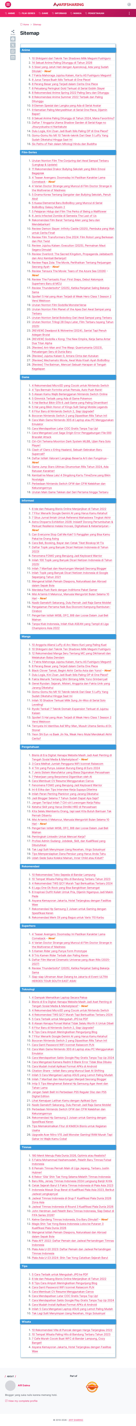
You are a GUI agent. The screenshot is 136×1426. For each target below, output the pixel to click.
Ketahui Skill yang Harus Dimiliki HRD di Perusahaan (64, 806)
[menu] (8, 4)
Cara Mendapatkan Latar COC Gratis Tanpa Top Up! (65, 428)
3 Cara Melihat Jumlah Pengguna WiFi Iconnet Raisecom (67, 763)
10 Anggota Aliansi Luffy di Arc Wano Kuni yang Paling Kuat (69, 644)
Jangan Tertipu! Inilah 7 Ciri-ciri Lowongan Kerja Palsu (66, 802)
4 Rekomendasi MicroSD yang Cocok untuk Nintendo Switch (70, 385)
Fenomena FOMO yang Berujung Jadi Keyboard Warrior (67, 555)
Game (25, 377)
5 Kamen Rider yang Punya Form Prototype (59, 951)
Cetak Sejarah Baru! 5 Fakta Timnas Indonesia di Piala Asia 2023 (72, 1185)
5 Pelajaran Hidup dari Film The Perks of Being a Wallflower (69, 211)
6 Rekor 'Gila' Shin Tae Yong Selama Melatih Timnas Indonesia (71, 1176)
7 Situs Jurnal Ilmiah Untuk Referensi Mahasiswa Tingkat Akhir (71, 517)
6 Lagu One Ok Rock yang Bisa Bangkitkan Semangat (66, 887)
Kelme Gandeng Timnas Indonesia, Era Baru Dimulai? (65, 1219)
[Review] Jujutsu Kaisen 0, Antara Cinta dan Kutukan (65, 355)
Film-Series (29, 152)
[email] (13, 57)
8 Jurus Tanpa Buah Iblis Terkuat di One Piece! (61, 79)
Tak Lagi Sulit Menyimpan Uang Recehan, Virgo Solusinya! (68, 849)
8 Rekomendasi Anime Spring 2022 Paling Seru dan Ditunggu (70, 92)
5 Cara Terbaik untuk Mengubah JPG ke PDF (60, 1019)
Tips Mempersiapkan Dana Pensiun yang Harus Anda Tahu (69, 853)
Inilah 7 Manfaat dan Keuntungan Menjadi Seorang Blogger (69, 568)
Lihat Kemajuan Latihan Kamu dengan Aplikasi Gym (64, 1100)
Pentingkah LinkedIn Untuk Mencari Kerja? (59, 836)
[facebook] (13, 39)
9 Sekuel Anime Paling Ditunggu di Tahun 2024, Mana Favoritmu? (73, 118)
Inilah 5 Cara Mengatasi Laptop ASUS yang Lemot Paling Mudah (72, 1075)
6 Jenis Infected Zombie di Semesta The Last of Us (64, 215)
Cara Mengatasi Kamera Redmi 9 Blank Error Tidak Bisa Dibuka (72, 1062)
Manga (26, 636)
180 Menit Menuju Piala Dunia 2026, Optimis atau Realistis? (69, 1155)
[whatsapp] (13, 51)
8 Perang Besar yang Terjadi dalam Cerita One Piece (65, 84)
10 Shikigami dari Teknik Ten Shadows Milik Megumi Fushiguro (71, 58)
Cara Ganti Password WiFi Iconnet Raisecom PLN (63, 1044)
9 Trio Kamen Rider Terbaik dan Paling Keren (60, 955)
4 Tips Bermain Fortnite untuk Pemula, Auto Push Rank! (67, 389)
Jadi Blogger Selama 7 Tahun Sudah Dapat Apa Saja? (65, 798)
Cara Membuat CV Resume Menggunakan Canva (63, 780)
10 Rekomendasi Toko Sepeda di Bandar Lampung (63, 874)
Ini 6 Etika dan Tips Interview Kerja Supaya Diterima (64, 789)
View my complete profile (21, 1400)
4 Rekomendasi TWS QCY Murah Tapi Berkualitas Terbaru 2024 (72, 883)
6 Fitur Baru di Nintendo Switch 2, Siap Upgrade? (63, 411)
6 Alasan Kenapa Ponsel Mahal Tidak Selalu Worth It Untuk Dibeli (73, 1023)
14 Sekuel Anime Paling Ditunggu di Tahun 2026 (62, 62)
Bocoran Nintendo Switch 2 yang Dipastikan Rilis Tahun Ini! (69, 415)
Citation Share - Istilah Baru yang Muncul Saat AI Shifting (68, 1070)
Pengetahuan (30, 746)
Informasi (28, 500)
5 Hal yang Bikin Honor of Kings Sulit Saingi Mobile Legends (70, 407)
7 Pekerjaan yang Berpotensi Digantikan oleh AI (62, 776)
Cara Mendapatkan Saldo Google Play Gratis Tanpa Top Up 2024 (73, 1057)
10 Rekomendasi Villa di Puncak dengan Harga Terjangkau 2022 (72, 1330)
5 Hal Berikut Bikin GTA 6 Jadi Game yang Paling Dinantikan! (70, 402)
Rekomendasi (30, 866)
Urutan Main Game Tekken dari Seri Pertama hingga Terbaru (70, 492)
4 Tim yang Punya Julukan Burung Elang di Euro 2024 (66, 768)
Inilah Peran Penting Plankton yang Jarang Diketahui (65, 793)
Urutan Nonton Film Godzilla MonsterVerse (59, 305)
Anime (26, 50)
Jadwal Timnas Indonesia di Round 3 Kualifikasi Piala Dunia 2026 (72, 1206)
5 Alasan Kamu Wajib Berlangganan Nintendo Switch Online (69, 394)
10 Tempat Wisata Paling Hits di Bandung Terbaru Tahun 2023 (71, 879)
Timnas (26, 1147)
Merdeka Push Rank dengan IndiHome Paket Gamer (64, 589)
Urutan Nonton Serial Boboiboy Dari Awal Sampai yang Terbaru (72, 317)
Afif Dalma (24, 1385)
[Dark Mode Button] (129, 4)
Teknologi (28, 989)
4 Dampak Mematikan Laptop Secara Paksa (59, 997)
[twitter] (13, 45)
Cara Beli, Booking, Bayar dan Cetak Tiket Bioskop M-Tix (68, 542)
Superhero (28, 925)
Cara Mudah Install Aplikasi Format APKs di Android (64, 1066)
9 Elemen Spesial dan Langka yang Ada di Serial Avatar (66, 105)
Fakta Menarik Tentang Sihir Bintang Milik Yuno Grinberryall (69, 679)
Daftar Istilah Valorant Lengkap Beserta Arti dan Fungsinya (69, 458)
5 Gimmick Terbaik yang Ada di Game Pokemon (62, 398)
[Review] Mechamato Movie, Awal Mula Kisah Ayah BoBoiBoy (71, 360)
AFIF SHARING (76, 1420)
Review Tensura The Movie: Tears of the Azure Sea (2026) (69, 271)
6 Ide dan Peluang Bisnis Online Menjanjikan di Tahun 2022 (69, 508)
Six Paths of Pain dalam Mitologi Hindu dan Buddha (64, 143)
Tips (24, 1266)
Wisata (26, 1321)
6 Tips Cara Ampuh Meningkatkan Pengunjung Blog (64, 1032)
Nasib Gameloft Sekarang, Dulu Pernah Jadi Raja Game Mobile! (71, 602)
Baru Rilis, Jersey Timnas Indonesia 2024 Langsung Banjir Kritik (72, 1181)
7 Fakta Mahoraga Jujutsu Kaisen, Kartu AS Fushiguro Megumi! (71, 75)
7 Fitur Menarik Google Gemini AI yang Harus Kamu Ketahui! (69, 513)
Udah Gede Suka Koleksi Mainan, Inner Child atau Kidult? (67, 858)
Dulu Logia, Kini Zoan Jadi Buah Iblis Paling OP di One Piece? (70, 131)
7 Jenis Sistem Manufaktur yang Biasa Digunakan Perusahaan (71, 772)
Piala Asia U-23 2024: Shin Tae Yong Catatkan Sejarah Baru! (70, 1257)
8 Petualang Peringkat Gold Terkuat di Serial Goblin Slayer (68, 88)
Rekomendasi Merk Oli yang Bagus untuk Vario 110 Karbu (68, 917)
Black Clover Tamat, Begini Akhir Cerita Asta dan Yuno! (67, 670)
